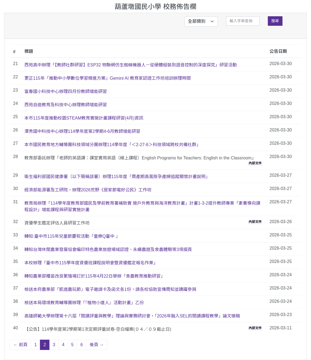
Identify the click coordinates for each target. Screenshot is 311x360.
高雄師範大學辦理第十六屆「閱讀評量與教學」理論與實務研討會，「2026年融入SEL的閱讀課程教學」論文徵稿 (132, 316)
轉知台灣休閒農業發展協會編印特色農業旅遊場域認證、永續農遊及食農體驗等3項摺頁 (108, 249)
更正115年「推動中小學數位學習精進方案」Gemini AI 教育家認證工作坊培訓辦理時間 (107, 78)
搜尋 (275, 21)
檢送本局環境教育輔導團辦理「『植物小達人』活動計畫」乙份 (84, 302)
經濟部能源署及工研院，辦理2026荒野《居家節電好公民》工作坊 (88, 190)
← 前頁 (20, 344)
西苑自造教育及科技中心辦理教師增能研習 (65, 104)
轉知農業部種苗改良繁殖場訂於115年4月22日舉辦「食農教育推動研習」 (94, 276)
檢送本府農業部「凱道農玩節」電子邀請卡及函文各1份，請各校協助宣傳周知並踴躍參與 (110, 289)
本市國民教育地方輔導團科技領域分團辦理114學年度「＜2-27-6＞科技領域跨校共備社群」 (112, 144)
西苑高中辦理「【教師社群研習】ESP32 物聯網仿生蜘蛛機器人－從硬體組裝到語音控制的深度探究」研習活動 (130, 65)
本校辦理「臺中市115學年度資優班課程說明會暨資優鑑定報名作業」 (91, 263)
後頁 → (97, 344)
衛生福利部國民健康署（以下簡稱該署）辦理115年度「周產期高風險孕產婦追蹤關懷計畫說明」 (117, 176)
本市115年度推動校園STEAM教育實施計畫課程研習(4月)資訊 (83, 118)
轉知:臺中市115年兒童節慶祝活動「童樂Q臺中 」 (72, 236)
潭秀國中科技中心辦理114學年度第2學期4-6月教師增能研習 (82, 131)
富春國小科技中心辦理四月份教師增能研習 (65, 91)
